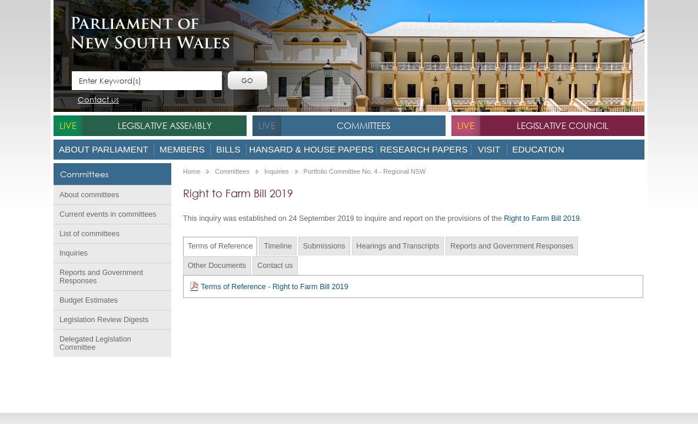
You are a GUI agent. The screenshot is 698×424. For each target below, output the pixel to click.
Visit (489, 149)
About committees (89, 195)
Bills (228, 149)
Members (182, 149)
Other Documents (217, 265)
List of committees (89, 234)
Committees (363, 125)
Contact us (98, 100)
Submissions (324, 246)
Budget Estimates (88, 300)
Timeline (277, 246)
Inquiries (73, 253)
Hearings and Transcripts (398, 246)
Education (538, 149)
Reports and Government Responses (101, 277)
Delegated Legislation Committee (95, 343)
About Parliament (103, 149)
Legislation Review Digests (103, 320)
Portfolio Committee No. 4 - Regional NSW (365, 171)
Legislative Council (563, 125)
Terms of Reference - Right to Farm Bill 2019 (269, 286)
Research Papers (423, 149)
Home (191, 171)
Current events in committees (108, 214)
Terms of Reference (220, 246)
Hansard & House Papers (311, 149)
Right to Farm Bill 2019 (542, 218)
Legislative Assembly (165, 125)
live (68, 125)
